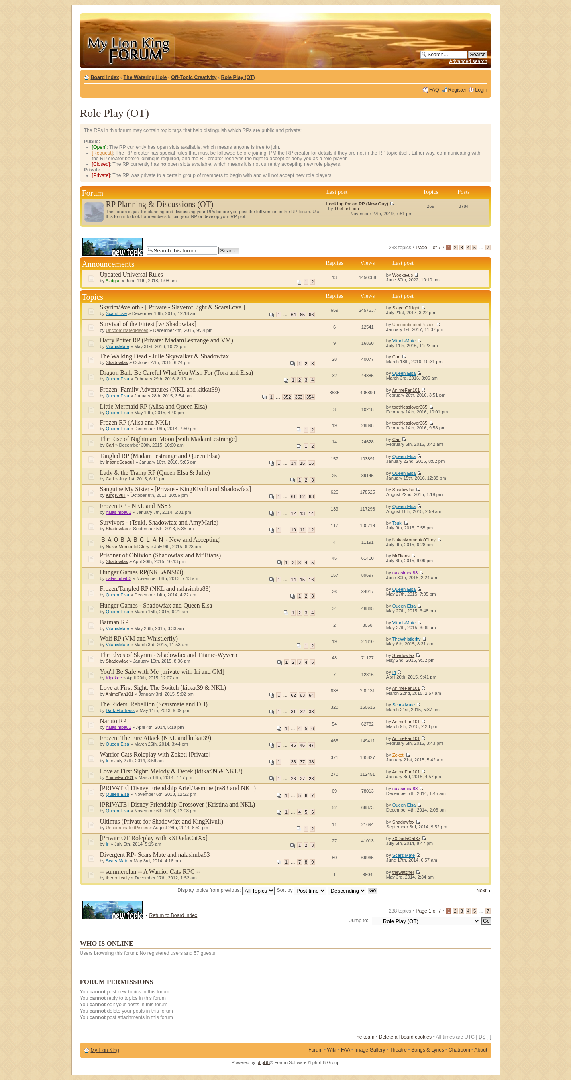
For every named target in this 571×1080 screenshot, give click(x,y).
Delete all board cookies (405, 1037)
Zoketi (398, 755)
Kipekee (114, 677)
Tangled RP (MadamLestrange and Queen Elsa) (160, 455)
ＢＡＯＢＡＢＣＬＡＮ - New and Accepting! (160, 539)
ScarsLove (116, 313)
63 (311, 496)
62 (302, 496)
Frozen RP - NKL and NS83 (135, 505)
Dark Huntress (120, 710)
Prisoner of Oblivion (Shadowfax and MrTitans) (160, 555)
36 (293, 761)
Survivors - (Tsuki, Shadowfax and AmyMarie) (159, 522)
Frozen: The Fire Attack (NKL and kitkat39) (155, 737)
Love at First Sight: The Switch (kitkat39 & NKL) (163, 687)
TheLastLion (346, 208)
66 (311, 314)
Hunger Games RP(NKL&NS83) (142, 572)
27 (302, 778)
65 (302, 314)
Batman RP (114, 622)
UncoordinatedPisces (127, 330)
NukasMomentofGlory (127, 546)
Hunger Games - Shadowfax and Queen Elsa (156, 605)
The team (363, 1037)
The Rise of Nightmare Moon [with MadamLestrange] (168, 438)
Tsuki (397, 523)
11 (302, 529)
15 (302, 463)
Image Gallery (370, 1050)
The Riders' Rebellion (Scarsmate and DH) (154, 704)
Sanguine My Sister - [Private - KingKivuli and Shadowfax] (175, 489)
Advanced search (468, 61)
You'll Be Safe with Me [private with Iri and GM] (162, 671)
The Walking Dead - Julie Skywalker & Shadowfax (164, 356)
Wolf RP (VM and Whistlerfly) (139, 638)
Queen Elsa (117, 378)
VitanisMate (117, 346)
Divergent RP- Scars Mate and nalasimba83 (155, 854)
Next (481, 890)
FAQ (434, 90)
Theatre (398, 1050)
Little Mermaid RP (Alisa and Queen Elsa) (153, 406)
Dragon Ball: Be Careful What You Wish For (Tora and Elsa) (176, 372)
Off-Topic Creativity (193, 77)
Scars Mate (403, 704)
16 (311, 463)
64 (293, 314)
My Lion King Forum (129, 48)
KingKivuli (115, 495)
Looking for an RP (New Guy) (360, 203)
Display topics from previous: (226, 890)
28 (311, 778)
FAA (345, 1050)
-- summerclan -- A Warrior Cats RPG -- (150, 871)
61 (293, 496)
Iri (394, 672)
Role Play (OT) (238, 77)
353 (298, 397)
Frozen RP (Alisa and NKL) (135, 422)
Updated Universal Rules (131, 274)
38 (311, 761)
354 (310, 397)
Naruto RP (113, 721)
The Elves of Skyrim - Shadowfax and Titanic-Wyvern (168, 654)
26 (293, 778)
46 (302, 745)
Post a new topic (112, 247)
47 (311, 745)
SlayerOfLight (406, 307)
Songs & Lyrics (427, 1050)
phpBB (263, 1062)
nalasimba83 (118, 512)
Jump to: (358, 920)
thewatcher (403, 872)
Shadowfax (117, 362)
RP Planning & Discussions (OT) (160, 204)
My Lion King (105, 1050)
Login (481, 90)
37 (302, 761)
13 (302, 513)
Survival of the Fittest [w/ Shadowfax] (148, 324)
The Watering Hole (145, 77)
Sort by (301, 890)
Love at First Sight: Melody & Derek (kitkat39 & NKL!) (171, 771)
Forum (315, 1050)
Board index (105, 77)
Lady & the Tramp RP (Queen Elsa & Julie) (155, 472)
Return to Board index (173, 915)
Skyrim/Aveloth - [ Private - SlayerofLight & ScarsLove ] (172, 307)
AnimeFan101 (406, 390)
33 (311, 711)
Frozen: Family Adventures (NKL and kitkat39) (160, 389)
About (480, 1050)
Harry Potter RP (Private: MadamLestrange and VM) (166, 340)
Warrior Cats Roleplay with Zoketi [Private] (155, 754)
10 (293, 529)
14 (293, 463)
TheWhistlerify (406, 639)
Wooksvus (402, 275)
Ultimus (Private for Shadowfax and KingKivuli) (161, 821)
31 (293, 711)
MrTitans (401, 555)
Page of (428, 247)
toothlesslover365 (410, 407)
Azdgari (113, 280)
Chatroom (459, 1050)
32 (302, 711)
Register (457, 90)
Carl (396, 356)
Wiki (331, 1050)
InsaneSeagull (120, 462)
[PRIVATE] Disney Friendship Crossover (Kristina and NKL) (177, 804)
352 (287, 397)
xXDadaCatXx (406, 838)
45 (293, 745)
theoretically (118, 877)
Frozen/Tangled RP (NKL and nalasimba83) (155, 588)
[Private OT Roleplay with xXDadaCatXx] (154, 837)
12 (293, 513)
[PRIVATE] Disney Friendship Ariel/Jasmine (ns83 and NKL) (178, 788)
